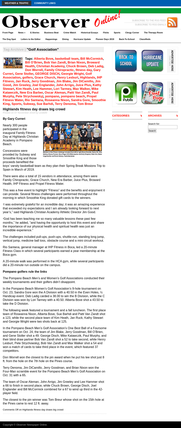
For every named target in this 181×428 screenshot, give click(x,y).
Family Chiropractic (59, 70)
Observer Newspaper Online (31, 424)
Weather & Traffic (16, 3)
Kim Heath (23, 89)
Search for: (154, 123)
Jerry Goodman (42, 81)
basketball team (67, 58)
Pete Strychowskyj (29, 96)
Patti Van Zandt (78, 92)
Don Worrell (34, 70)
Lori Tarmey (62, 89)
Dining (65, 39)
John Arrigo (65, 85)
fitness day (84, 70)
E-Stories (34, 32)
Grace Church (45, 77)
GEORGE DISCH (47, 74)
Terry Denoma (65, 104)
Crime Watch (70, 32)
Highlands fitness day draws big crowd (34, 109)
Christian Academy (50, 66)
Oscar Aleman (55, 92)
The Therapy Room (153, 32)
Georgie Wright (72, 74)
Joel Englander (43, 85)
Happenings (51, 39)
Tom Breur (85, 104)
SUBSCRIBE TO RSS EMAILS (150, 24)
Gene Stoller (24, 74)
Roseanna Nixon (57, 100)
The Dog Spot (9, 39)
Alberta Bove (43, 58)
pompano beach (73, 96)
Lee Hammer (42, 89)
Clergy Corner (132, 32)
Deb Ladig (95, 66)
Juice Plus (83, 85)
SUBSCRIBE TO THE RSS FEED (149, 20)
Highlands (87, 77)
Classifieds (145, 39)
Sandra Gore (80, 100)
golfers (27, 77)
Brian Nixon (76, 62)
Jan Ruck (22, 81)
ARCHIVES (155, 115)
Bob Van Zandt (55, 62)
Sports (117, 32)
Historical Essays (89, 32)
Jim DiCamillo (83, 81)
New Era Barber (31, 92)
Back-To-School (127, 39)
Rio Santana (34, 100)
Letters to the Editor (31, 39)
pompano (52, 96)
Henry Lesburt (67, 77)
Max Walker (81, 89)
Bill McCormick (91, 58)
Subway (29, 104)
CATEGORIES (121, 115)
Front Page (7, 32)
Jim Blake (63, 81)
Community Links (44, 3)
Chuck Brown (76, 66)
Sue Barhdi (45, 104)
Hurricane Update (82, 39)
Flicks (106, 32)
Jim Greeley (21, 85)
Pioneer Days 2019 (105, 39)
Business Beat (51, 32)
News (21, 32)
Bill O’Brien (33, 62)
